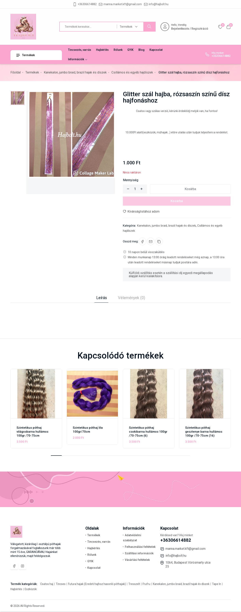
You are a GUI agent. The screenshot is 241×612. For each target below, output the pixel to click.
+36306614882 (87, 4)
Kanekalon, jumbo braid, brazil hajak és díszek (75, 72)
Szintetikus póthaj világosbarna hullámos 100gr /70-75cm (32, 431)
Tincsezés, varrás (79, 49)
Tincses (60, 584)
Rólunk (118, 49)
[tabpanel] (120, 311)
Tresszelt (134, 584)
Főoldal (15, 72)
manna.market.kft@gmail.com (123, 4)
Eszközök (30, 589)
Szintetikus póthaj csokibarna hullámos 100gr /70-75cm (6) (148, 431)
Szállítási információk (139, 553)
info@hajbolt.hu (158, 4)
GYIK (130, 49)
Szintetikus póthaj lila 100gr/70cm (88, 429)
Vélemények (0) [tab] (131, 297)
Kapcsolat (156, 49)
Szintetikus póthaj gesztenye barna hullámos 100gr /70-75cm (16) (203, 431)
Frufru (146, 584)
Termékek (25, 55)
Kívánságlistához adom (141, 211)
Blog (141, 49)
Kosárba (190, 189)
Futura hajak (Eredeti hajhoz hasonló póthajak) (96, 584)
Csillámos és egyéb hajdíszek (132, 72)
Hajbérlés (102, 49)
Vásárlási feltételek (137, 559)
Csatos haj (47, 584)
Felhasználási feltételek (140, 546)
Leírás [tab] (101, 297)
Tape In (216, 584)
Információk (78, 59)
